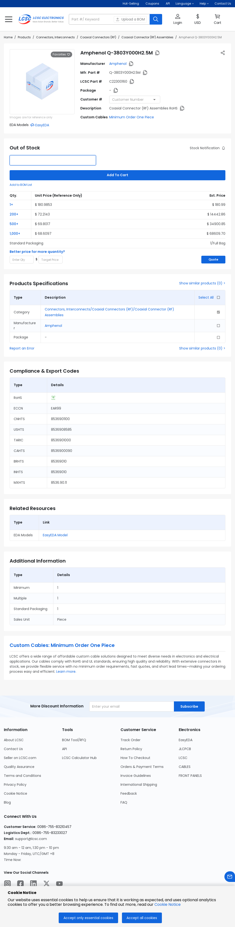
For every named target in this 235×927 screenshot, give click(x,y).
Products (24, 37)
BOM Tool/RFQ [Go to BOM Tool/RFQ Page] (74, 740)
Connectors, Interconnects (55, 37)
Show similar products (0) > (202, 283)
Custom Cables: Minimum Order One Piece (62, 645)
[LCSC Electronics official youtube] (59, 884)
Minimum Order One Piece (131, 117)
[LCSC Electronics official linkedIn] (33, 884)
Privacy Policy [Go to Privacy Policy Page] (15, 784)
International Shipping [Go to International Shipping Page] (139, 784)
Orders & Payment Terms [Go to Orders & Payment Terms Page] (142, 766)
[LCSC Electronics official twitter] (46, 884)
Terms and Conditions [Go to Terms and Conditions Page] (22, 775)
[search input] (110, 19)
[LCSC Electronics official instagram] (7, 884)
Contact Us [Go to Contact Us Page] (13, 748)
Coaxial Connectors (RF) (98, 37)
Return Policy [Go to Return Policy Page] (131, 748)
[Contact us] (229, 877)
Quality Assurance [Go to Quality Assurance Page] (19, 766)
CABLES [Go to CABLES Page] (185, 766)
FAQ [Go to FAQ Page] (124, 802)
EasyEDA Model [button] (55, 535)
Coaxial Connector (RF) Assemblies (147, 37)
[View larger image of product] (42, 81)
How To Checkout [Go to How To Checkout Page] (135, 757)
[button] (185, 3)
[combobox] (134, 99)
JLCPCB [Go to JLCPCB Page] (185, 748)
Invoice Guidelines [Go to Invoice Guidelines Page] (136, 775)
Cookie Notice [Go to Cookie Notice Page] (15, 793)
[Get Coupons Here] (152, 3)
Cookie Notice (167, 904)
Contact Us (223, 3)
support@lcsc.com (31, 838)
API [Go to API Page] (64, 748)
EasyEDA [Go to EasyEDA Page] (185, 740)
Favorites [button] (61, 54)
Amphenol (118, 63)
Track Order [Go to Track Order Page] (130, 740)
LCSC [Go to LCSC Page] (183, 757)
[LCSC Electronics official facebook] (20, 884)
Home (8, 37)
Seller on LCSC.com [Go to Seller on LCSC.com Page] (20, 757)
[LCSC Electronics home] (41, 19)
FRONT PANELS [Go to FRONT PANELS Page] (190, 775)
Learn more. (66, 671)
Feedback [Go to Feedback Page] (129, 793)
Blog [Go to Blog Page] (7, 802)
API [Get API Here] (168, 3)
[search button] (156, 19)
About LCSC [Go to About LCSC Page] (14, 740)
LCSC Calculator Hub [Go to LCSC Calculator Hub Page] (79, 757)
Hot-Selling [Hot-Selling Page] (131, 3)
